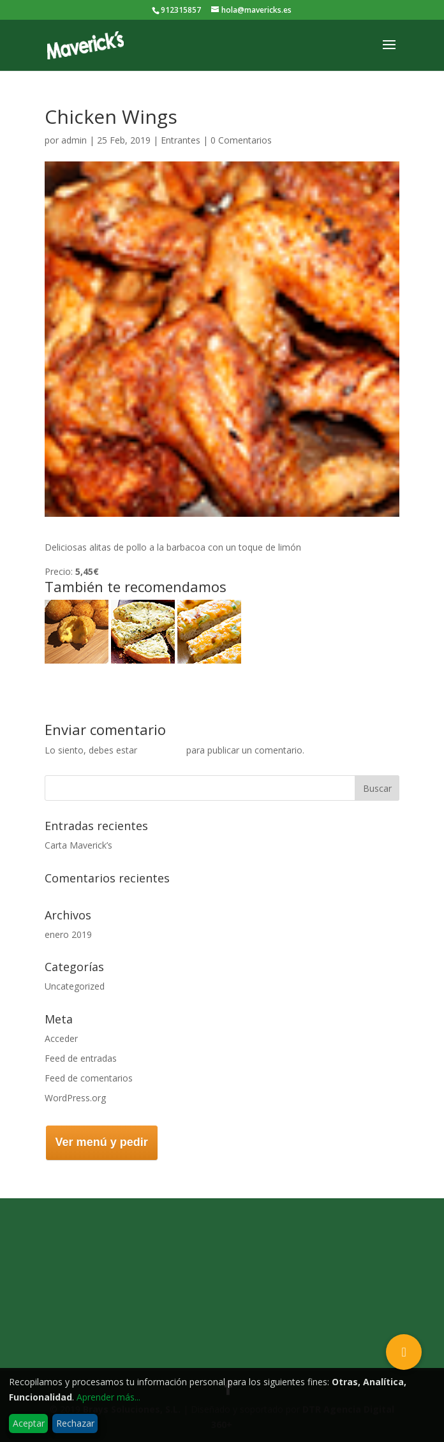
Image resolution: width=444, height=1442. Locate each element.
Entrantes (180, 140)
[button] (404, 1352)
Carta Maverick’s (78, 845)
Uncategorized (75, 986)
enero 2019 (68, 934)
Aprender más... (108, 1397)
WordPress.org (75, 1098)
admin (74, 140)
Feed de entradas (81, 1058)
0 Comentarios (241, 140)
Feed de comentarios (89, 1078)
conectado (162, 750)
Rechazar (75, 1423)
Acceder (61, 1038)
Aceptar (29, 1423)
